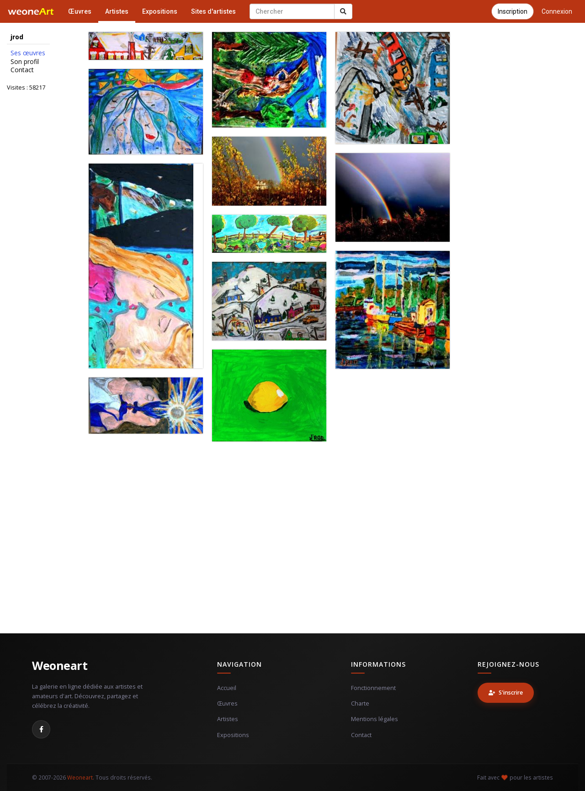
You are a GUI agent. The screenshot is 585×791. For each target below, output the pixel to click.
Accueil (226, 688)
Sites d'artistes (213, 11)
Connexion (557, 11)
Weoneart (59, 665)
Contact (22, 70)
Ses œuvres (28, 53)
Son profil (25, 62)
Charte (360, 703)
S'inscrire (506, 692)
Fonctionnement (373, 688)
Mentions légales (374, 719)
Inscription (512, 11)
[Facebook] (41, 729)
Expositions (159, 11)
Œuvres (79, 11)
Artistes (116, 11)
